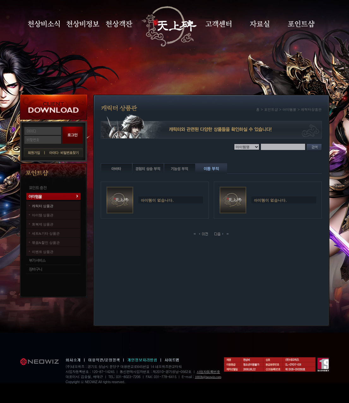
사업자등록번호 (208, 372)
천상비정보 (82, 24)
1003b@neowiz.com (208, 377)
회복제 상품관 (43, 224)
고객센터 (218, 24)
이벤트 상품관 (43, 252)
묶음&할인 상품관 (46, 242)
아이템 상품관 (43, 215)
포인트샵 (301, 24)
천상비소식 (44, 24)
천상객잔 (119, 24)
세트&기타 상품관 (46, 233)
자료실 (259, 24)
